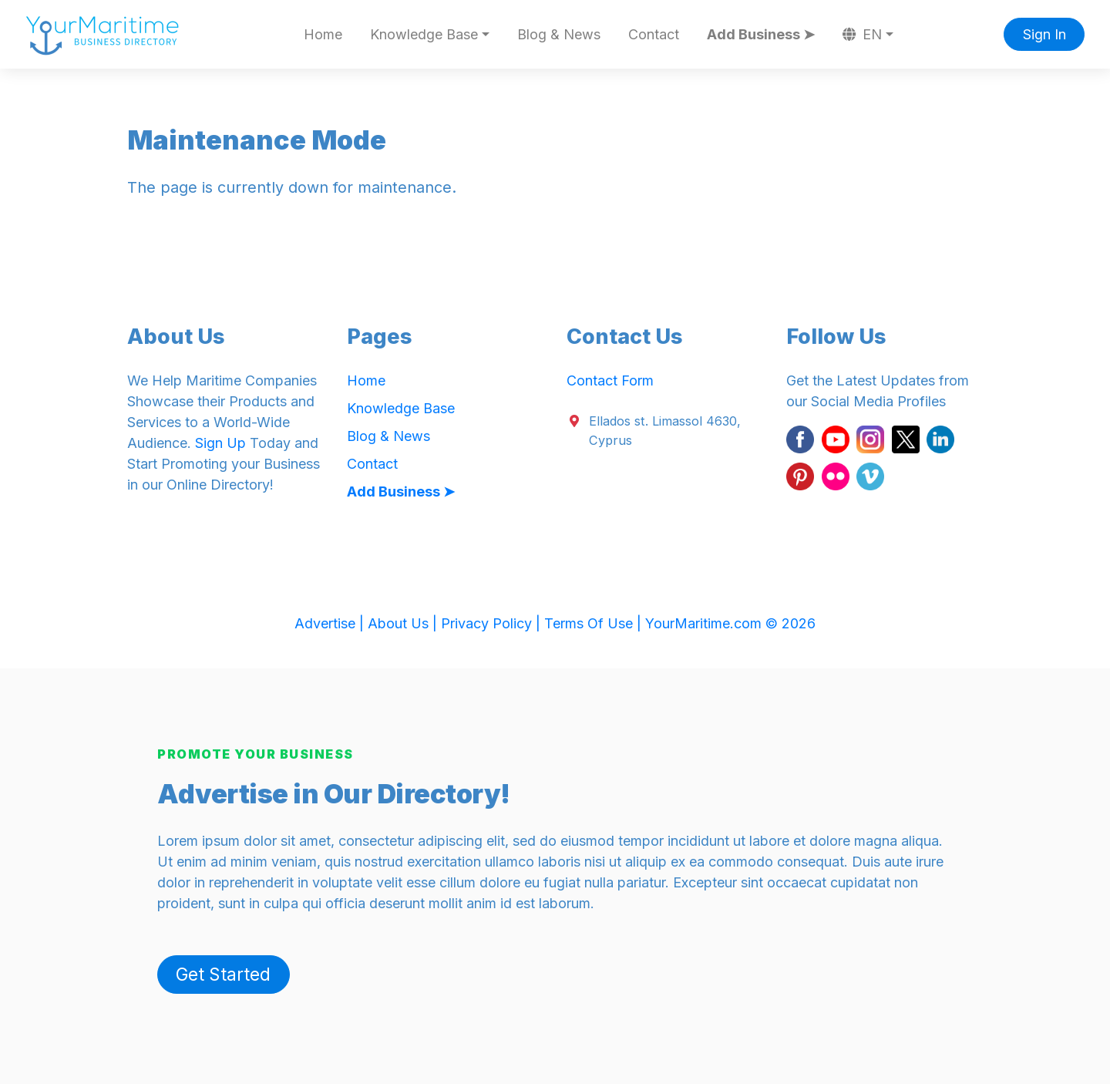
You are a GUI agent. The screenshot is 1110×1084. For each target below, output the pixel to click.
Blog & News (558, 34)
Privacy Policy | (492, 623)
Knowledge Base (401, 408)
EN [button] (863, 34)
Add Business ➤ (761, 34)
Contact (653, 34)
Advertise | (331, 623)
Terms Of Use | (594, 623)
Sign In (1044, 34)
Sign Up (220, 443)
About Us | (404, 623)
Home (323, 34)
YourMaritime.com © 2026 (730, 623)
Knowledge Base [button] (424, 34)
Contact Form (610, 380)
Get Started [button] (223, 974)
